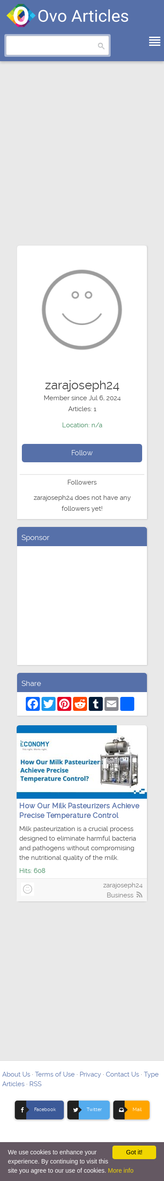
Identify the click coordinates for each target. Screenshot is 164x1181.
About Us (16, 1074)
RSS (35, 1084)
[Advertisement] (82, 157)
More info (120, 1170)
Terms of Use (55, 1074)
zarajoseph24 (123, 885)
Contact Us (122, 1074)
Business (120, 895)
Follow (82, 453)
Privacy (90, 1074)
